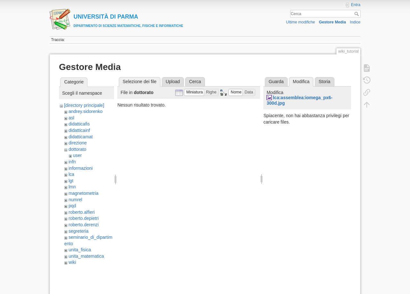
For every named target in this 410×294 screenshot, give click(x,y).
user (77, 155)
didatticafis (79, 123)
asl (71, 117)
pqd (72, 205)
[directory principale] (84, 105)
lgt (71, 180)
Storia (325, 81)
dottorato (77, 149)
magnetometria (83, 193)
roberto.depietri (84, 218)
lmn (72, 186)
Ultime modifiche (300, 22)
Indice (355, 22)
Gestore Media (332, 22)
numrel (75, 199)
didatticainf (79, 130)
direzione (78, 142)
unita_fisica (80, 249)
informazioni (81, 168)
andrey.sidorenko (85, 111)
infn (72, 161)
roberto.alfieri (82, 212)
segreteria (78, 231)
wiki (72, 262)
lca (71, 174)
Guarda (276, 81)
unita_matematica (86, 256)
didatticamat (81, 136)
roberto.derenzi (84, 224)
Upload (173, 81)
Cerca (357, 14)
